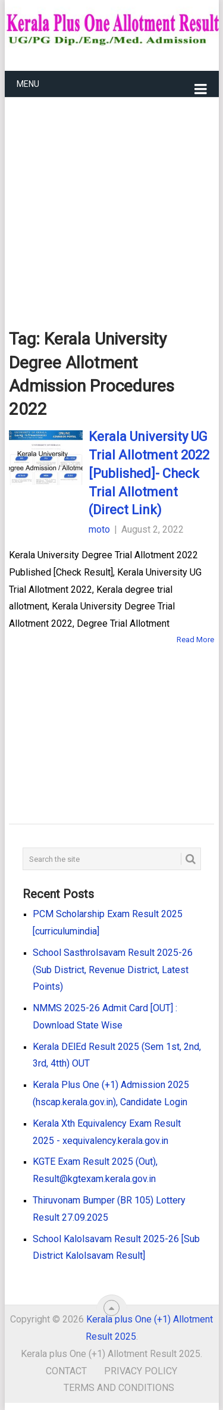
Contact (66, 1371)
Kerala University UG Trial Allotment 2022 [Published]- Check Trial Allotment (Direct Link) (149, 473)
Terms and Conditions (119, 1387)
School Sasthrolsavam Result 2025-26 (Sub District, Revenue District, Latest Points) (113, 970)
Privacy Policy (140, 1371)
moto (99, 529)
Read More (195, 639)
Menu (28, 84)
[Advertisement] (112, 194)
